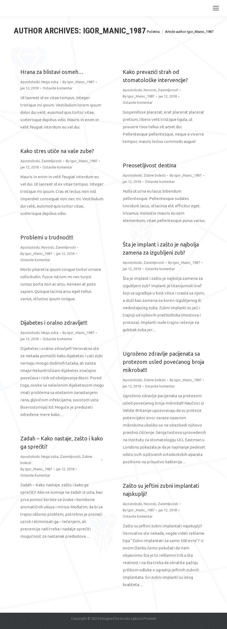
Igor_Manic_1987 (114, 30)
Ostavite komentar (57, 88)
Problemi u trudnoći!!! (46, 237)
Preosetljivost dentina (149, 165)
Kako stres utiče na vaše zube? (57, 151)
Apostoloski (30, 82)
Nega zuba (49, 82)
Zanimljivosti (168, 90)
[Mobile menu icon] (216, 8)
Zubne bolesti (155, 175)
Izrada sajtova (131, 618)
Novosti (150, 90)
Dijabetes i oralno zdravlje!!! (53, 323)
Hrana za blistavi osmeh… (51, 72)
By (78, 82)
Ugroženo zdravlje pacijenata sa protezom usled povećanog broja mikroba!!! (163, 362)
